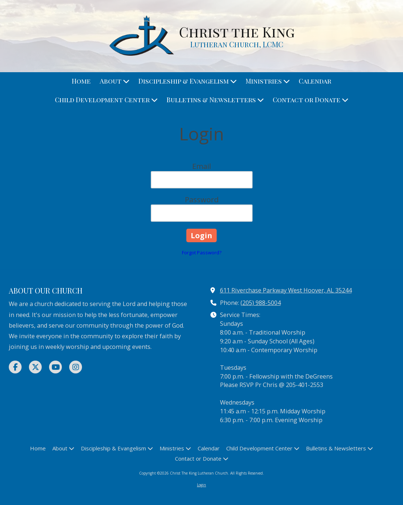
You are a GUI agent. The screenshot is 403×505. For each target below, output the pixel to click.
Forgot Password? (201, 252)
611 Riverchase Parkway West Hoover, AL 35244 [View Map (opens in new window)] (286, 290)
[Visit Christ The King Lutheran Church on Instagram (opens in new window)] (75, 367)
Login (201, 484)
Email (201, 166)
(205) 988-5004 (260, 303)
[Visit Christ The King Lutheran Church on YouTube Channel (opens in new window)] (55, 367)
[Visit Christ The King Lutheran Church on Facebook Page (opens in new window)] (15, 367)
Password (202, 199)
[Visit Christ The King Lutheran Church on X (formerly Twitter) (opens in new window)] (35, 367)
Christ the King (237, 31)
